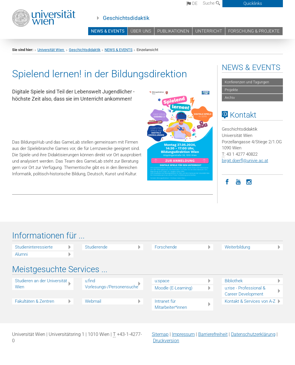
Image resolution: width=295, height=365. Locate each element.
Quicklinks (252, 3)
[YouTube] (238, 181)
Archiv (230, 97)
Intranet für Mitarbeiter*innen (171, 304)
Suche (211, 3)
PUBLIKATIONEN (173, 31)
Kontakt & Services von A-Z (250, 301)
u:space (162, 280)
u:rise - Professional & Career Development (245, 291)
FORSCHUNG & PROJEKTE (254, 31)
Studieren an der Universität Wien (41, 283)
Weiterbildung (237, 247)
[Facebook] (227, 181)
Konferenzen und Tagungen (247, 82)
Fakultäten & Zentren (34, 301)
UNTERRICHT (208, 31)
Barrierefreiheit (213, 334)
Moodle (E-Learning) (173, 288)
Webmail (93, 301)
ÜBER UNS (141, 31)
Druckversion (166, 340)
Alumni (21, 254)
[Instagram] (249, 181)
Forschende (166, 247)
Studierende (96, 247)
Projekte (231, 90)
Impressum (183, 334)
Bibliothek (234, 280)
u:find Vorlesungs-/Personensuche (111, 283)
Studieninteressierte (34, 247)
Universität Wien (51, 50)
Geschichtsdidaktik (126, 18)
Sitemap (160, 334)
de (192, 3)
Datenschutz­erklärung (253, 334)
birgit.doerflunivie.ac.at (245, 160)
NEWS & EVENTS (107, 31)
